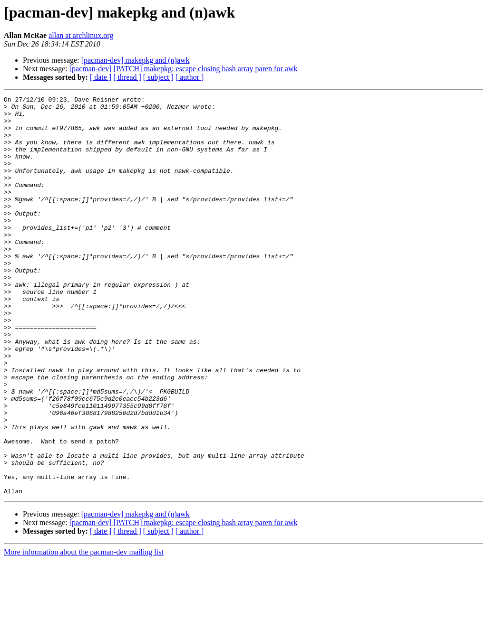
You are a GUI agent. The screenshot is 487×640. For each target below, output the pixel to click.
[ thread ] (127, 77)
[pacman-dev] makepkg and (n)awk (135, 60)
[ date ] (100, 77)
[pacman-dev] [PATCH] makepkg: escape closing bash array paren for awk (183, 69)
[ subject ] (158, 77)
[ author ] (189, 77)
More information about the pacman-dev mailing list (84, 632)
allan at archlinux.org (81, 35)
